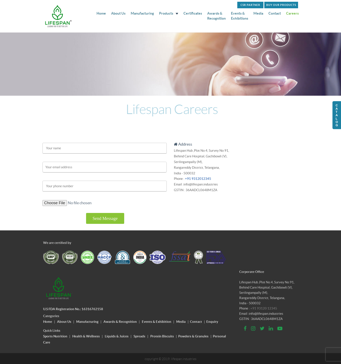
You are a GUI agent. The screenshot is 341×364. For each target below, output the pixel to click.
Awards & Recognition (216, 15)
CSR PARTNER (250, 4)
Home (101, 13)
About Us (118, 13)
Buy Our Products (281, 4)
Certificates (192, 13)
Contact (274, 13)
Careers (292, 13)
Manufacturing (142, 13)
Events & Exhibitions (239, 15)
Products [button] (168, 13)
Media (258, 13)
